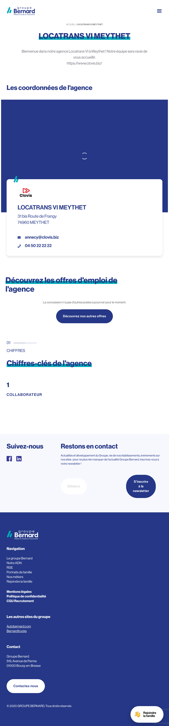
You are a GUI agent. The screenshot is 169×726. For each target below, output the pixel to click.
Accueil (70, 24)
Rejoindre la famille (19, 581)
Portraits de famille (19, 572)
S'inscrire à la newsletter (141, 486)
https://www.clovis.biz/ (84, 63)
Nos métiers (15, 577)
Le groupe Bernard (20, 558)
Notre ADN (14, 563)
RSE (10, 567)
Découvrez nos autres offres (84, 316)
